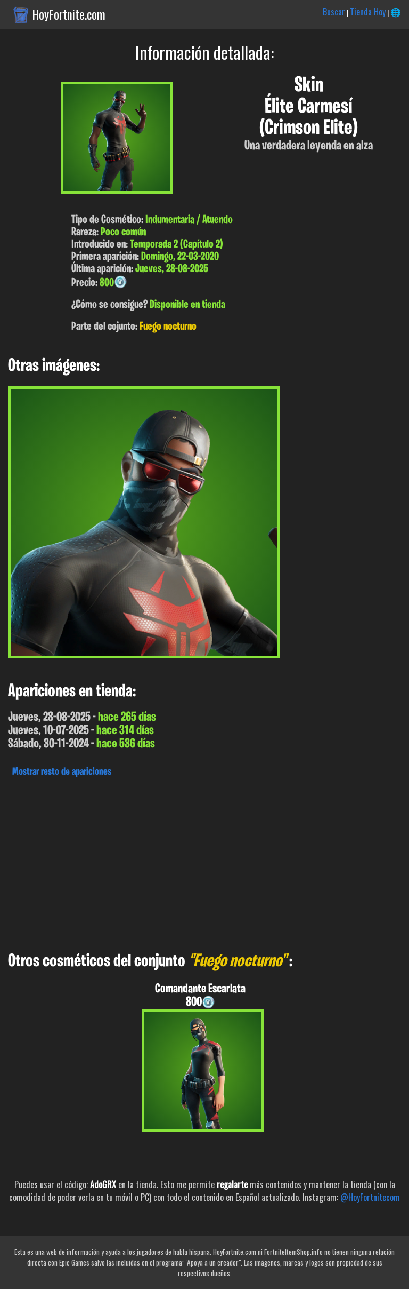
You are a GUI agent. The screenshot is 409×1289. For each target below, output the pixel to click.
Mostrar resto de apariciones (61, 772)
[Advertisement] (204, 861)
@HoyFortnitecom (370, 1197)
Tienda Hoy (368, 11)
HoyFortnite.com (68, 14)
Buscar (334, 11)
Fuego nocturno (168, 327)
